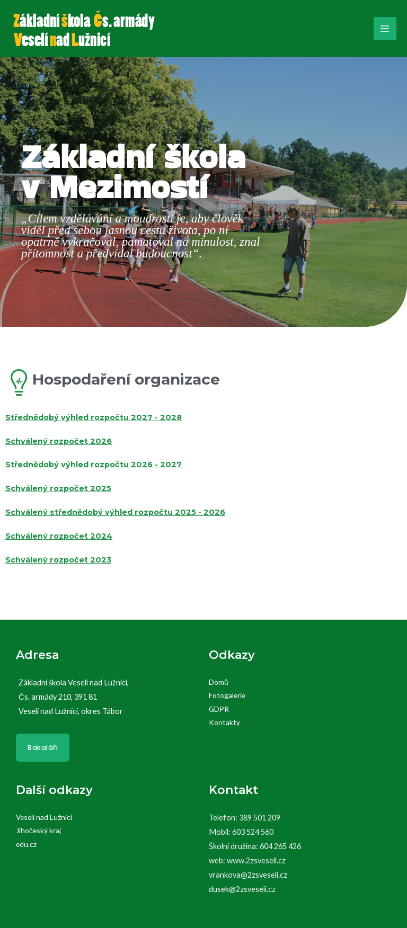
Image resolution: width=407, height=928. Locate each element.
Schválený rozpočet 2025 (58, 488)
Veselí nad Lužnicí (44, 817)
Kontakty (224, 722)
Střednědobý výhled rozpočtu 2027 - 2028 (93, 417)
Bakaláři (43, 747)
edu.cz (26, 844)
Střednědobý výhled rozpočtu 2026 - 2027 (93, 464)
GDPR (219, 708)
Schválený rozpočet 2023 (58, 560)
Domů (218, 681)
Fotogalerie (227, 695)
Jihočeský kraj (38, 830)
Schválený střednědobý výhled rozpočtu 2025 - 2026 (115, 512)
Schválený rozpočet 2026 (58, 441)
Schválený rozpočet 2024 (58, 536)
